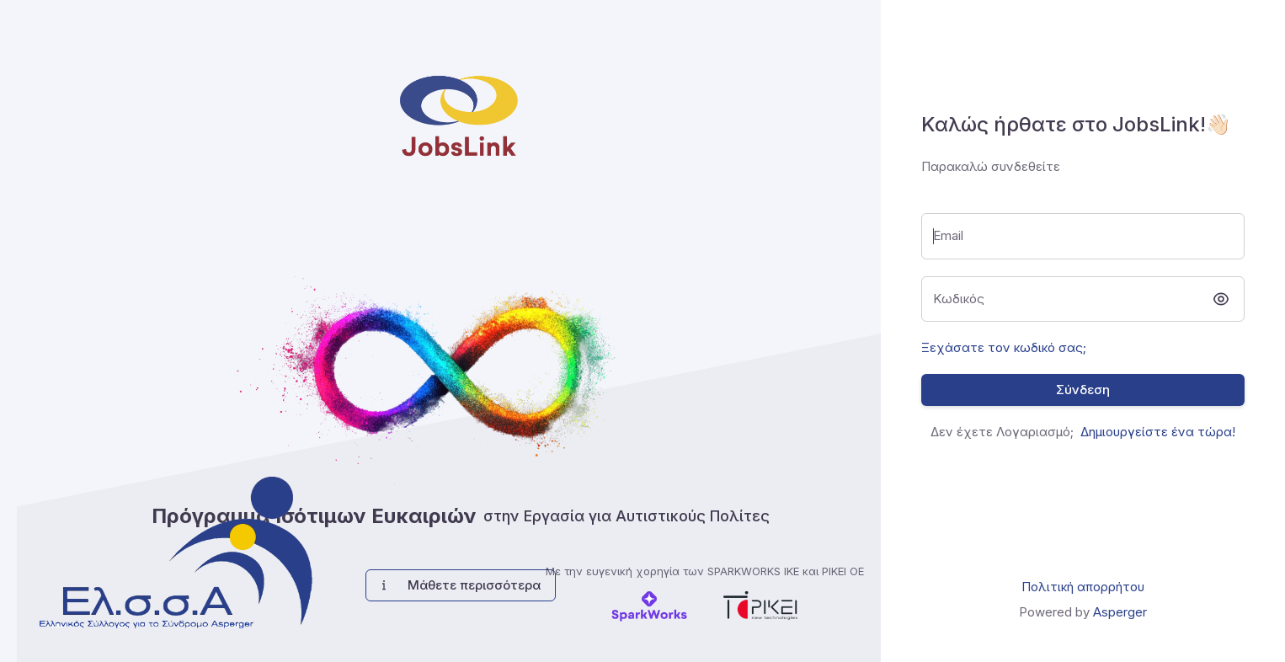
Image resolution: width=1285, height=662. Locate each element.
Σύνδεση (1083, 390)
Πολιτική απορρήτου (1082, 587)
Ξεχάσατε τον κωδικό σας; (1003, 347)
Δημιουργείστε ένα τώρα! (1157, 432)
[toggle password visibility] (1221, 299)
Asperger (1120, 612)
